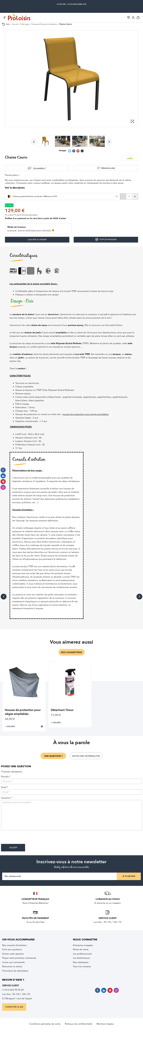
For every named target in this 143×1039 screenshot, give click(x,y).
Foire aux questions (12, 949)
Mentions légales (105, 1024)
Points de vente (80, 949)
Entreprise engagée (83, 945)
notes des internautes (86, 756)
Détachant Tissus (62, 710)
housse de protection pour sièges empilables (86, 414)
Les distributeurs (81, 958)
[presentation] (23, 838)
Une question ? (39, 168)
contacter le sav (14, 1007)
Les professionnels (82, 953)
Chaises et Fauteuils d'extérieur (44, 24)
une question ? (53, 756)
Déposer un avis (108, 168)
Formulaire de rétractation (15, 970)
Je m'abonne (128, 876)
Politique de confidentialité (78, 1024)
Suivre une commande (13, 962)
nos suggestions (71, 652)
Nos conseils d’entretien (14, 945)
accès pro (61, 4)
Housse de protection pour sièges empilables (23, 712)
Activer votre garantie (13, 953)
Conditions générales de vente (44, 1024)
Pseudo (5, 777)
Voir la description (15, 188)
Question (6, 798)
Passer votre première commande (19, 958)
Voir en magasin (105, 239)
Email (4, 787)
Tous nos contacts (82, 966)
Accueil (15, 24)
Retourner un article (12, 966)
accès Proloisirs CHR (76, 4)
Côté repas (24, 24)
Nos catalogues (80, 962)
